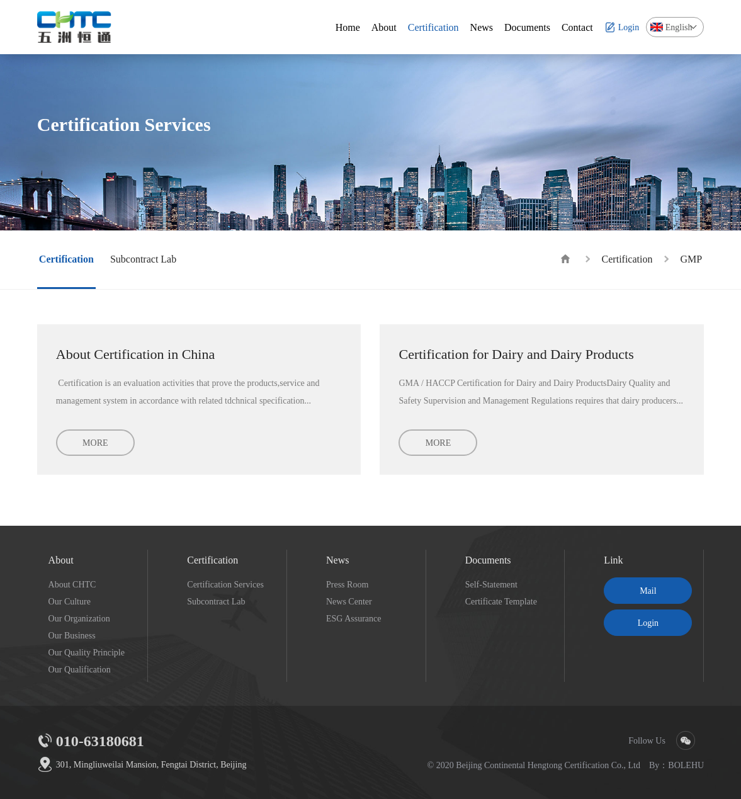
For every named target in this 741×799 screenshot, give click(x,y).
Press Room (347, 584)
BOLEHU (686, 765)
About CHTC (72, 584)
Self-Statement (491, 584)
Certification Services (225, 584)
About (61, 560)
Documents (488, 560)
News (337, 560)
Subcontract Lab (216, 601)
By (654, 765)
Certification (627, 259)
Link (613, 560)
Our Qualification (79, 669)
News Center (349, 601)
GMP (691, 259)
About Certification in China (135, 354)
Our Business (72, 635)
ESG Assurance (354, 618)
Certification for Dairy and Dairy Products (516, 354)
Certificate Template (501, 601)
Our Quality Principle (86, 652)
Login (648, 622)
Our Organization (79, 618)
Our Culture (69, 601)
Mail (648, 590)
